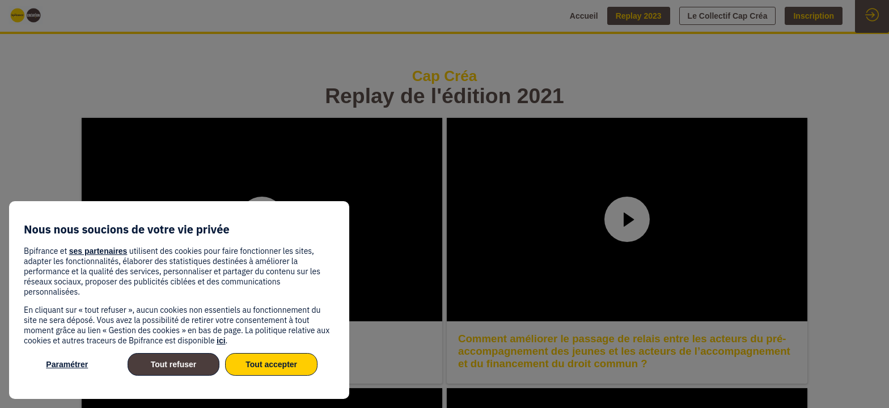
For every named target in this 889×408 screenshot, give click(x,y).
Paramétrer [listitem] (67, 364)
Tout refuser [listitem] (174, 364)
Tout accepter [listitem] (271, 364)
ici (221, 340)
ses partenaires (98, 251)
